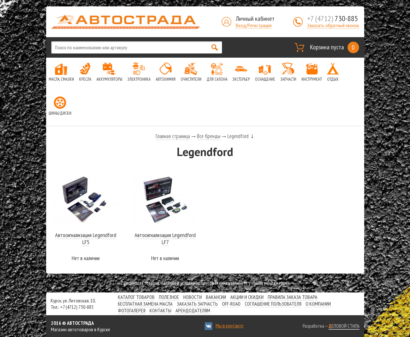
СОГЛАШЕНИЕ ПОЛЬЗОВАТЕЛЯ (273, 303)
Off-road (231, 303)
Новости (192, 297)
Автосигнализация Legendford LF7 (165, 238)
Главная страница (173, 136)
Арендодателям (193, 310)
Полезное (169, 297)
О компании (318, 303)
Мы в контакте (229, 325)
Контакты (160, 310)
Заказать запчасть (197, 303)
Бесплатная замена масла (145, 303)
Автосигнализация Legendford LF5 (85, 238)
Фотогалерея (131, 310)
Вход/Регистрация (254, 25)
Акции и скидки (247, 297)
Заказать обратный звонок (333, 25)
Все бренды (208, 136)
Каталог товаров (136, 297)
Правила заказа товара (292, 297)
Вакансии (216, 297)
